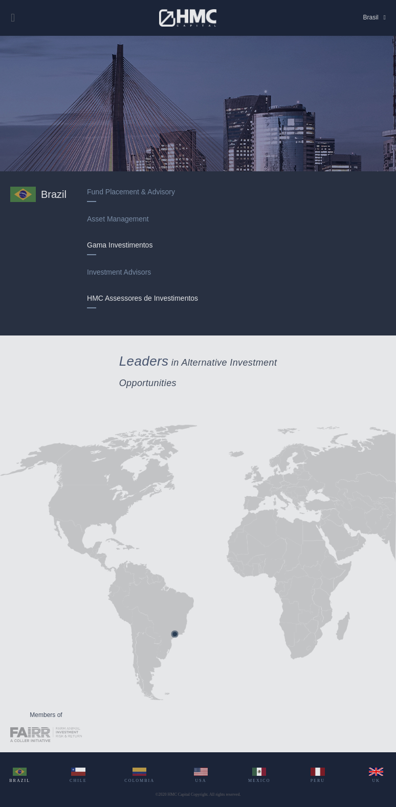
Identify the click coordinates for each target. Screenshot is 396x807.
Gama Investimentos (119, 246)
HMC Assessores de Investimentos (142, 299)
